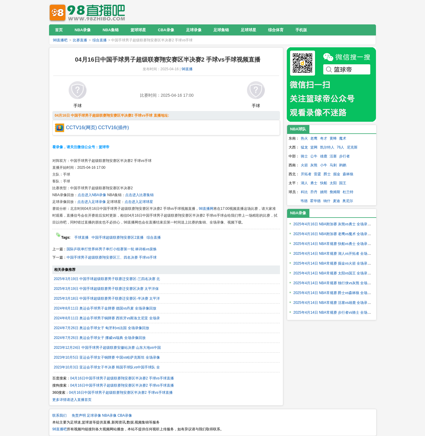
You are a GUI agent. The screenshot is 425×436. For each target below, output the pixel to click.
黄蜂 (333, 138)
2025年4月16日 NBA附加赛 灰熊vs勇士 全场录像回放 (335, 224)
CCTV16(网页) (81, 127)
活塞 (333, 156)
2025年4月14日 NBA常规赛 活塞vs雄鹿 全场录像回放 (335, 303)
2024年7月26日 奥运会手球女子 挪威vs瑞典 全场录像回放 (100, 338)
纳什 (326, 201)
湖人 (304, 183)
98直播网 (206, 209)
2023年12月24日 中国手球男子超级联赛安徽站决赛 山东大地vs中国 (107, 348)
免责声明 (79, 415)
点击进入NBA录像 (92, 195)
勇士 (313, 183)
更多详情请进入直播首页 (72, 400)
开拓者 (306, 174)
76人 (340, 147)
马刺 (333, 165)
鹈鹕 (342, 165)
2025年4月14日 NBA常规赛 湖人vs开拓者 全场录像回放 (337, 253)
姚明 (323, 192)
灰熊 (313, 165)
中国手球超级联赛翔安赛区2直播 (118, 237)
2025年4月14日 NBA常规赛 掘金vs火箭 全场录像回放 (335, 263)
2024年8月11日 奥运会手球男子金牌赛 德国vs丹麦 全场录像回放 (105, 308)
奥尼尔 (347, 201)
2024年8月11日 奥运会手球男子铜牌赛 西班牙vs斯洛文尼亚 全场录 (107, 318)
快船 (323, 183)
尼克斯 (352, 147)
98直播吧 (88, 12)
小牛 (323, 165)
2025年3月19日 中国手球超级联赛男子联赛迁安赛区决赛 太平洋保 (106, 289)
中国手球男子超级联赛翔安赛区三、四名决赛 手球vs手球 (112, 257)
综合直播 (99, 40)
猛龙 (304, 147)
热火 (304, 138)
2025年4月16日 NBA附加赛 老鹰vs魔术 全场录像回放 (335, 234)
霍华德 (315, 201)
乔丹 (313, 192)
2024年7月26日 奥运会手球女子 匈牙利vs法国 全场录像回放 (101, 328)
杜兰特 (348, 192)
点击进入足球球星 (139, 202)
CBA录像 (124, 415)
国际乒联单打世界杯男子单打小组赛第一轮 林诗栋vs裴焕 (112, 249)
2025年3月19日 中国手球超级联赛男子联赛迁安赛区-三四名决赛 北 (107, 279)
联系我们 (59, 415)
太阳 (333, 183)
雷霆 (317, 174)
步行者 (344, 156)
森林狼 (348, 174)
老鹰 (313, 138)
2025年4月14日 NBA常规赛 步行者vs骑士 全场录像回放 (337, 312)
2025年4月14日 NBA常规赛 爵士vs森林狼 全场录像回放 (337, 293)
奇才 (323, 138)
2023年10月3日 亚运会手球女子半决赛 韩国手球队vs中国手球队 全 (107, 367)
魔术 (342, 138)
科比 (304, 192)
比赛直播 (80, 40)
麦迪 (336, 201)
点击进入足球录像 (91, 202)
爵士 (327, 174)
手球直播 (81, 237)
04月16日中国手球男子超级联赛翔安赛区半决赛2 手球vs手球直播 (122, 378)
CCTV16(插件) (113, 127)
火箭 (304, 165)
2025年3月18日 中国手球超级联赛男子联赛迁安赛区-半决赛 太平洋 (107, 298)
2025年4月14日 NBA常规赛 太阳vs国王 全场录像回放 (335, 273)
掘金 (336, 174)
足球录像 (94, 415)
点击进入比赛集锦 (139, 195)
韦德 (304, 201)
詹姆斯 (335, 192)
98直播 (187, 69)
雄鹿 (323, 156)
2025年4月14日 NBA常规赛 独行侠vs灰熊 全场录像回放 (337, 283)
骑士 (304, 156)
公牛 (313, 156)
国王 (342, 183)
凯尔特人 (327, 147)
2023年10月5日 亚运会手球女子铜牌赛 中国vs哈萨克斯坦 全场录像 (107, 357)
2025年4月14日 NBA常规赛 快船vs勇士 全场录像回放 (335, 244)
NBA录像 (298, 213)
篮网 (313, 147)
